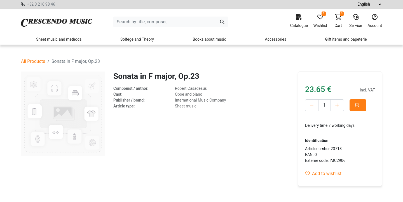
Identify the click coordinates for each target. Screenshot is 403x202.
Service (355, 21)
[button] (358, 105)
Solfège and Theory (137, 39)
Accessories (275, 39)
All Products (33, 61)
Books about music (209, 39)
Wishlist (320, 21)
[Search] (222, 22)
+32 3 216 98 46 (41, 4)
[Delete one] (311, 105)
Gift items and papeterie (346, 39)
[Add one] (337, 105)
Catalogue (299, 21)
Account (374, 21)
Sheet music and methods (58, 39)
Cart (338, 21)
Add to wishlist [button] (323, 173)
